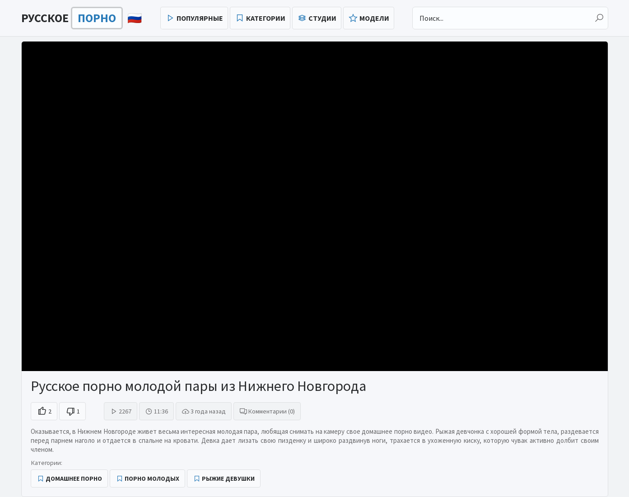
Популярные (200, 18)
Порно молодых (152, 478)
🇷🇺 (81, 18)
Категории (265, 18)
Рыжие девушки (228, 478)
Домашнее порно (74, 478)
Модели (374, 18)
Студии (322, 18)
